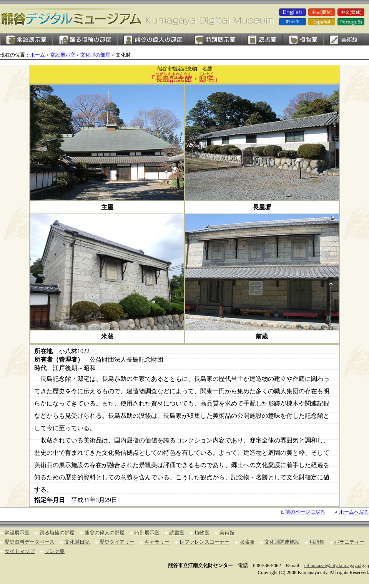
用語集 (316, 542)
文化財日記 (77, 542)
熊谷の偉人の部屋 (152, 39)
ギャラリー (157, 542)
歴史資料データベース (30, 542)
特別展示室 (214, 39)
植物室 (302, 39)
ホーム (37, 55)
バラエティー (349, 542)
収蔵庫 (246, 542)
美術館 (343, 39)
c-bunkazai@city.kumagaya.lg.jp (336, 565)
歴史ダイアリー (117, 542)
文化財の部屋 (95, 55)
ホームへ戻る (354, 512)
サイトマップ (20, 551)
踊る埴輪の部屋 (84, 39)
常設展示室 (26, 39)
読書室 (261, 39)
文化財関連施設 (281, 542)
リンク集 (55, 551)
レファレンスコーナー (204, 542)
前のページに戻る (305, 512)
